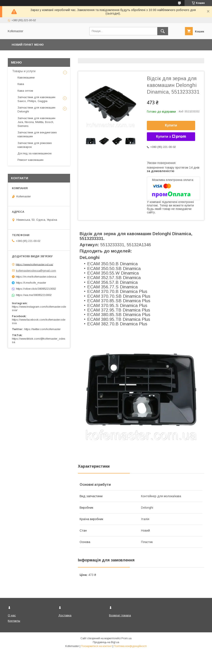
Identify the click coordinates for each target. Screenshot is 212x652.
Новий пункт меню (28, 44)
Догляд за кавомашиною (35, 153)
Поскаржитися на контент (96, 646)
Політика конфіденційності (130, 646)
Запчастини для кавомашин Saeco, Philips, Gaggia (36, 99)
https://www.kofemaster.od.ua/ (34, 264)
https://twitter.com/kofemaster (42, 329)
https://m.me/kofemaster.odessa (36, 276)
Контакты (14, 620)
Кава (21, 84)
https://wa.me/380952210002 (34, 295)
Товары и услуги (23, 71)
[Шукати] (162, 31)
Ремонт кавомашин (30, 159)
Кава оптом (25, 90)
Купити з (171, 137)
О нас (12, 615)
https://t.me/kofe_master (31, 282)
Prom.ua (126, 638)
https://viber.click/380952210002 (36, 288)
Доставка (64, 615)
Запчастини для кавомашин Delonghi (36, 109)
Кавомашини (26, 77)
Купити (171, 125)
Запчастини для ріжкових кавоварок (35, 145)
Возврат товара (120, 615)
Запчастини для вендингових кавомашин (37, 134)
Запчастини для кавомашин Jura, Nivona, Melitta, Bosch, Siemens (36, 122)
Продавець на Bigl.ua (106, 642)
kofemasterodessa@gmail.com (36, 270)
